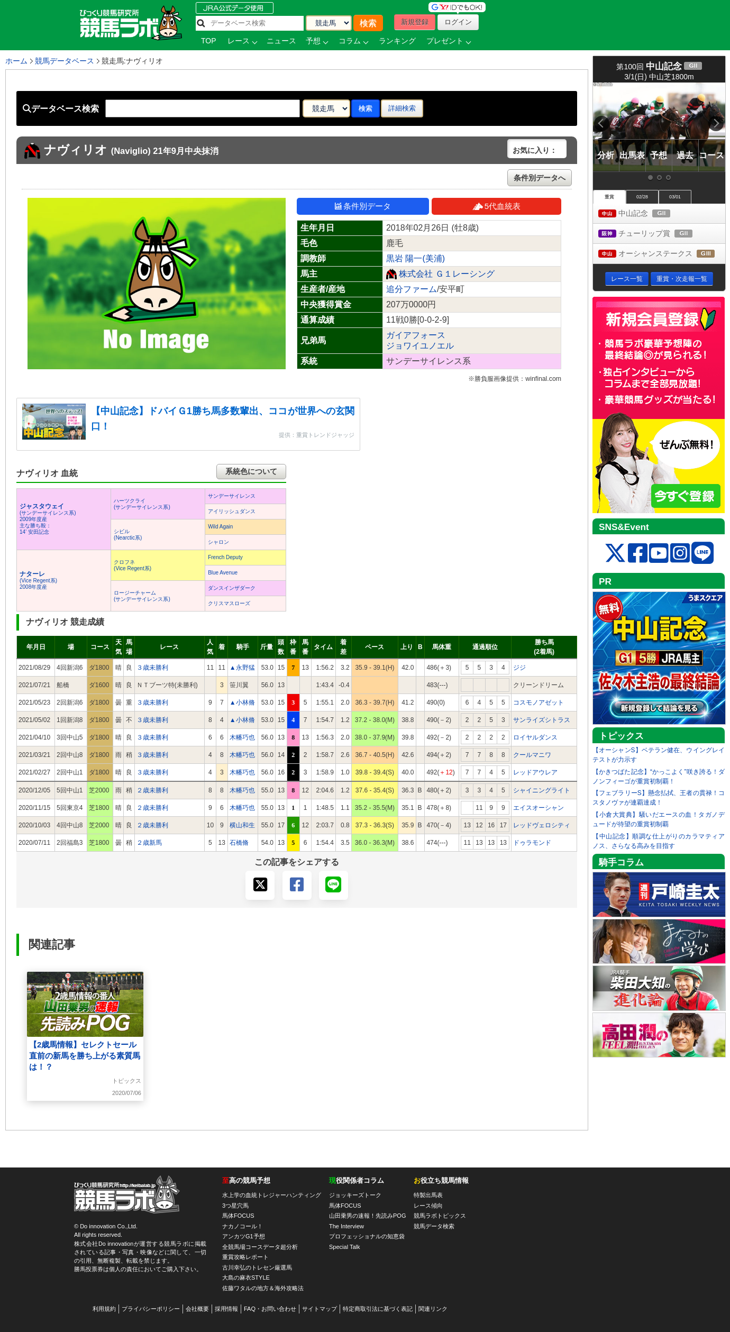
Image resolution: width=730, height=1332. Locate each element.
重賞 (609, 196)
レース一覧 (627, 278)
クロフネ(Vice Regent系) (132, 565)
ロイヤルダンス (535, 737)
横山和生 (242, 825)
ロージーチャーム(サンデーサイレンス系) (142, 596)
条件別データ (363, 206)
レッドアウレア (535, 772)
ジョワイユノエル (420, 345)
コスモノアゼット (538, 702)
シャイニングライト (541, 790)
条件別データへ (539, 178)
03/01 (675, 196)
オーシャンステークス (661, 254)
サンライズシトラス (541, 720)
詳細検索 (402, 108)
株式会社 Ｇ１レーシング (446, 273)
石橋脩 (239, 842)
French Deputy (225, 557)
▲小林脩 (242, 702)
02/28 (642, 196)
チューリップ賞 (655, 234)
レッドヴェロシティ (541, 825)
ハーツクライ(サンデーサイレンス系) (142, 504)
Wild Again (220, 527)
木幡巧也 (242, 737)
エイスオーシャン (538, 807)
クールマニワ (532, 755)
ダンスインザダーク (232, 588)
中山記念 (644, 214)
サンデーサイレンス (232, 496)
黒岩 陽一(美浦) (415, 258)
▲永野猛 (242, 667)
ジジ (519, 667)
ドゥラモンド (532, 842)
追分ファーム (411, 289)
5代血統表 (496, 206)
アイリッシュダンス (232, 511)
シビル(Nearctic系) (128, 534)
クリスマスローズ (229, 603)
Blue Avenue (223, 573)
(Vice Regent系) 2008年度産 (38, 580)
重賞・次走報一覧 (681, 278)
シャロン (218, 542)
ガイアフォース (415, 335)
